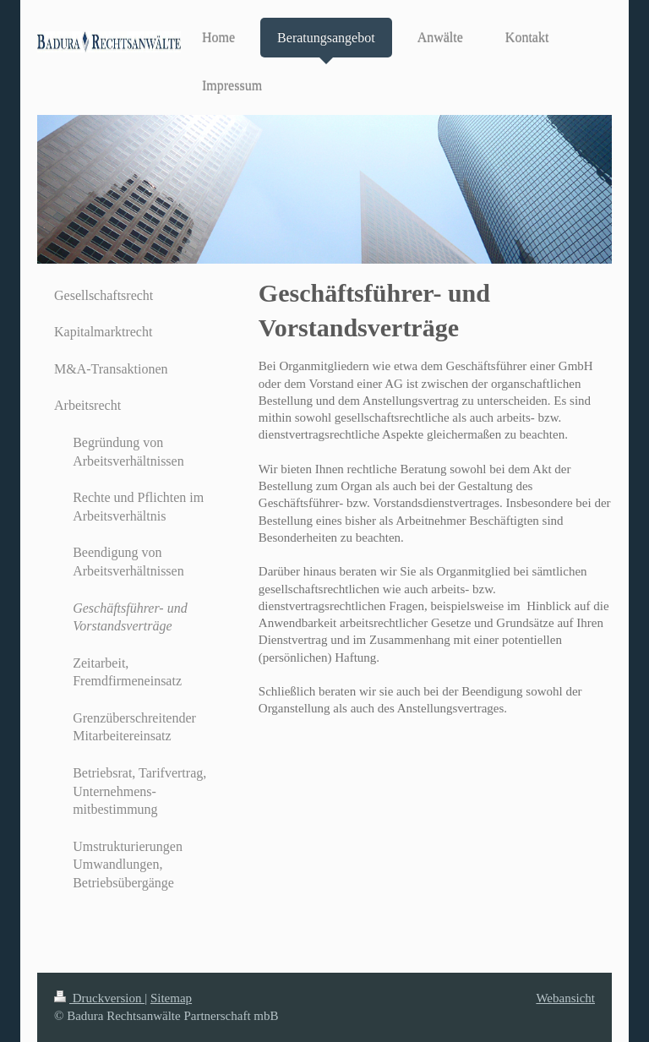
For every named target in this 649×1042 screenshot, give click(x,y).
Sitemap (171, 998)
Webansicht (565, 998)
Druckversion (99, 998)
